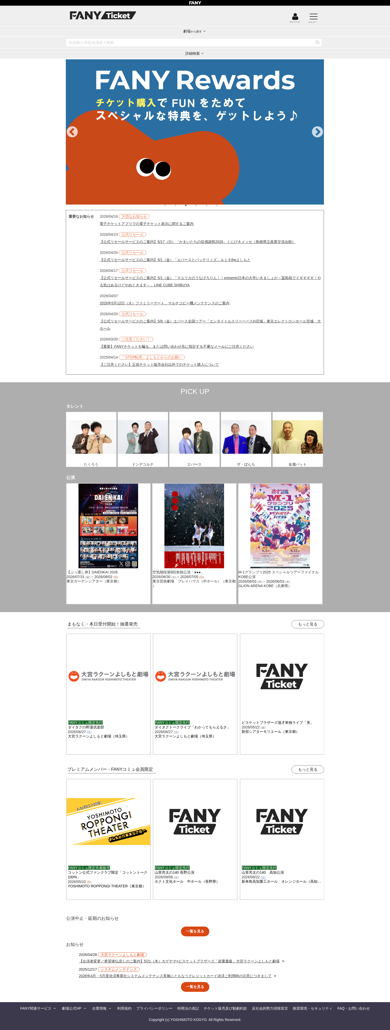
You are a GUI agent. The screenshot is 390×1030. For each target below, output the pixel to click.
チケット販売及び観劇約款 (225, 1008)
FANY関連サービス (35, 1008)
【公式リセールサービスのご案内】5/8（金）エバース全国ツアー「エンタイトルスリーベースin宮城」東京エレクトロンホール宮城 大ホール (210, 324)
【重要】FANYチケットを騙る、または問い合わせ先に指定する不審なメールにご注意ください (177, 346)
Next (317, 132)
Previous (72, 132)
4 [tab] (201, 205)
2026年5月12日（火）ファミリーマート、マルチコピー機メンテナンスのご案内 (164, 303)
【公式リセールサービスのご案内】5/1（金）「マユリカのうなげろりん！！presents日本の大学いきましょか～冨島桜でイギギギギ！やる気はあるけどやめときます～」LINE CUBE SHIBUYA (210, 281)
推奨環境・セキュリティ (312, 1008)
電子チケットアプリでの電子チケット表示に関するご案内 (147, 224)
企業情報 (99, 1008)
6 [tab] (222, 205)
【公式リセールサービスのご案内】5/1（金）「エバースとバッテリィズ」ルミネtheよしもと (175, 260)
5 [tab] (211, 205)
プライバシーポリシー (154, 1008)
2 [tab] (180, 205)
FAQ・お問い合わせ (353, 1008)
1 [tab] (170, 205)
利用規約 (124, 1008)
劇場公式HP (71, 1008)
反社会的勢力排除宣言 (270, 1008)
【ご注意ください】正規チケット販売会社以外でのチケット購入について (159, 364)
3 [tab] (191, 205)
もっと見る (307, 624)
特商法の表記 (188, 1008)
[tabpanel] (195, 132)
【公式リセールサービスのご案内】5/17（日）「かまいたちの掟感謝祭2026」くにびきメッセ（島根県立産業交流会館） (197, 242)
